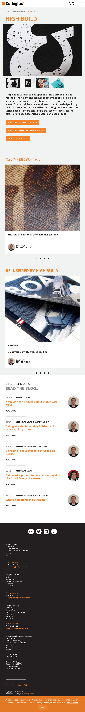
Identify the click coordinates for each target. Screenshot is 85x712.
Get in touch (71, 3)
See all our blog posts (20, 384)
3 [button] (44, 258)
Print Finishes (19, 12)
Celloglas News (24, 422)
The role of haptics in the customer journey (33, 234)
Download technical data (21, 122)
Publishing (13, 345)
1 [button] (36, 258)
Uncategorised (40, 446)
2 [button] (40, 258)
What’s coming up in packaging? (26, 499)
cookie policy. (72, 703)
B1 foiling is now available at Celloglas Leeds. (30, 452)
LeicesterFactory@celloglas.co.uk (18, 597)
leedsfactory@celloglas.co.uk (16, 567)
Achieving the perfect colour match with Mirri (32, 403)
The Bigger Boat (29, 694)
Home (8, 12)
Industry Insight (41, 422)
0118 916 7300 (13, 624)
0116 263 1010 (13, 593)
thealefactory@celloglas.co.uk (17, 628)
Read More (11, 411)
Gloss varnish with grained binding (28, 351)
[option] (42, 50)
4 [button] (48, 258)
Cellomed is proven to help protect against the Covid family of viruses (33, 477)
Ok (42, 707)
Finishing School (24, 397)
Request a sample (16, 138)
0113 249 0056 (13, 562)
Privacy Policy (11, 685)
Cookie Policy (23, 685)
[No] (81, 704)
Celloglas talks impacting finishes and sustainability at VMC (30, 428)
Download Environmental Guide (24, 130)
